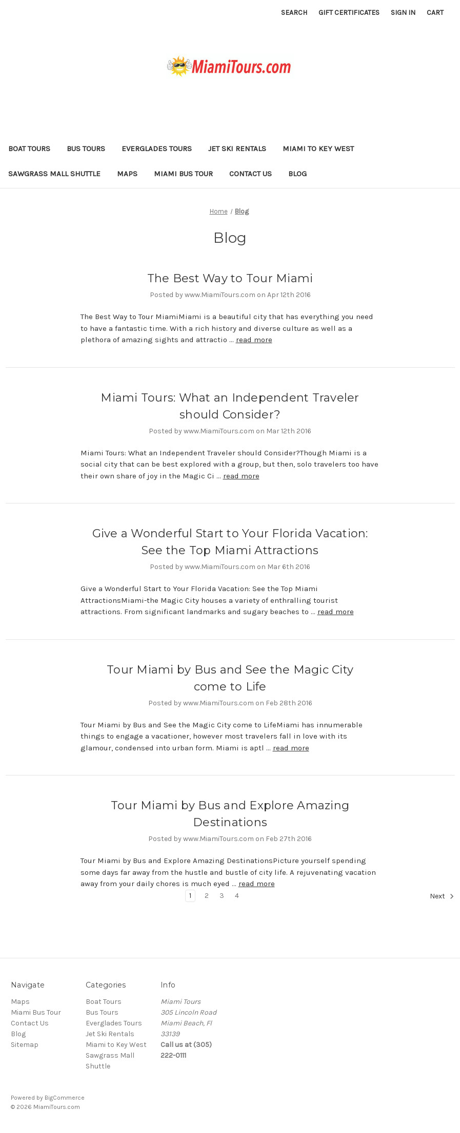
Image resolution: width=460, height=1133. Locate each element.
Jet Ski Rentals (237, 148)
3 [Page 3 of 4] (221, 895)
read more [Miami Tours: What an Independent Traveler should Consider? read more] (241, 475)
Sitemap (24, 1044)
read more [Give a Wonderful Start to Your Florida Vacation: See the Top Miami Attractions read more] (335, 611)
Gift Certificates (348, 12)
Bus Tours (86, 148)
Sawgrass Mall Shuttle (54, 173)
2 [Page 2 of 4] (207, 895)
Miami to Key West (318, 148)
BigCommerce (65, 1097)
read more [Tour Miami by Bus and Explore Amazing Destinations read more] (256, 883)
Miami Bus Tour (183, 173)
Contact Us (250, 173)
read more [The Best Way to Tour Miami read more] (254, 339)
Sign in (403, 12)
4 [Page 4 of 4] (237, 895)
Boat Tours (29, 148)
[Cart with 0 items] (435, 12)
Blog (297, 173)
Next (442, 896)
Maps (127, 173)
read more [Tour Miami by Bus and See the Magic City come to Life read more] (291, 747)
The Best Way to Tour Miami (230, 278)
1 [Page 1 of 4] (190, 895)
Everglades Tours (157, 148)
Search (294, 12)
